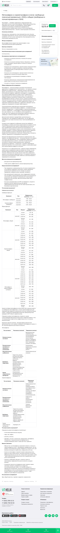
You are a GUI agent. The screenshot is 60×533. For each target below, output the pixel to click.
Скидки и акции (25, 502)
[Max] (56, 515)
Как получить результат (46, 493)
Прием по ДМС (25, 496)
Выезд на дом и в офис (26, 495)
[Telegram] (49, 515)
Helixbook (42, 495)
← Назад (5, 10)
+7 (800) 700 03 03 (8, 503)
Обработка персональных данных (34, 522)
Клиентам (28, 1)
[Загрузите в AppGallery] (22, 515)
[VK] (46, 515)
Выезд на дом (46, 530)
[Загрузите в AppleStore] (6, 515)
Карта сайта (5, 522)
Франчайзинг (45, 1)
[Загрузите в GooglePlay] (14, 515)
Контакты (42, 507)
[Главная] (10, 489)
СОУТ (10, 522)
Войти (55, 5)
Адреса (23, 491)
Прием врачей (28, 530)
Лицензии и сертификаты (46, 502)
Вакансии (42, 509)
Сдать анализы (25, 493)
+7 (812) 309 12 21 (8, 500)
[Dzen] (53, 515)
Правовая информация (19, 522)
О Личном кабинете (45, 496)
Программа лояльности (27, 504)
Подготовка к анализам (46, 491)
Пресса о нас (43, 505)
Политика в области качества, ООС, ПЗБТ (12, 525)
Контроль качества (45, 504)
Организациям (36, 1)
